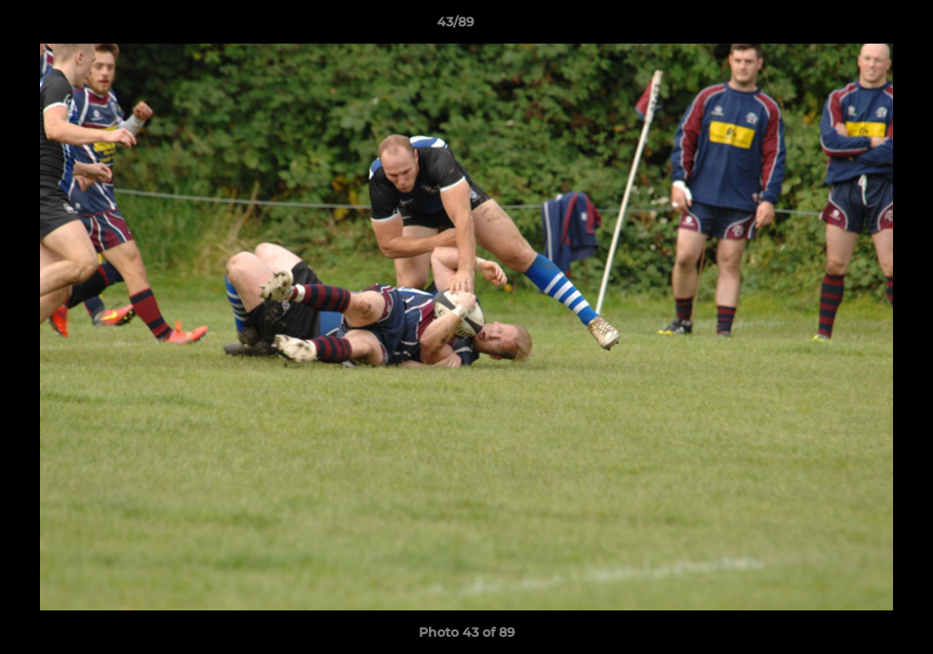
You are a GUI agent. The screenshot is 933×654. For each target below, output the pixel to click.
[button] (857, 26)
